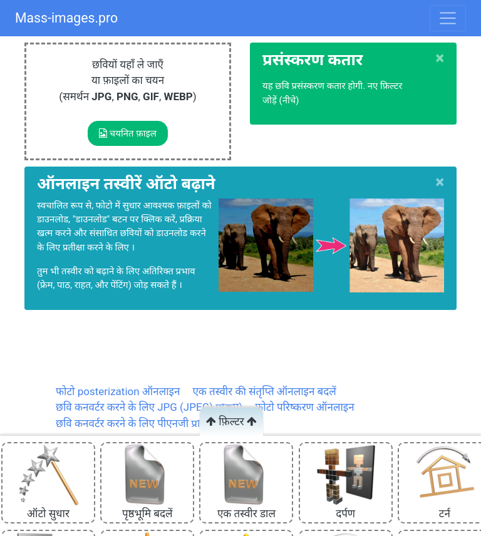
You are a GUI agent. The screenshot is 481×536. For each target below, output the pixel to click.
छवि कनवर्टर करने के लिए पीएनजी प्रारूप (135, 423)
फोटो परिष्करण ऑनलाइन (304, 407)
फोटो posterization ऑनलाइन (118, 391)
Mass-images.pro (66, 18)
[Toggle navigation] (448, 18)
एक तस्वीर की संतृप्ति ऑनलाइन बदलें (264, 391)
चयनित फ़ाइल (128, 133)
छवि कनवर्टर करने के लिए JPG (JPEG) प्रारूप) (149, 407)
